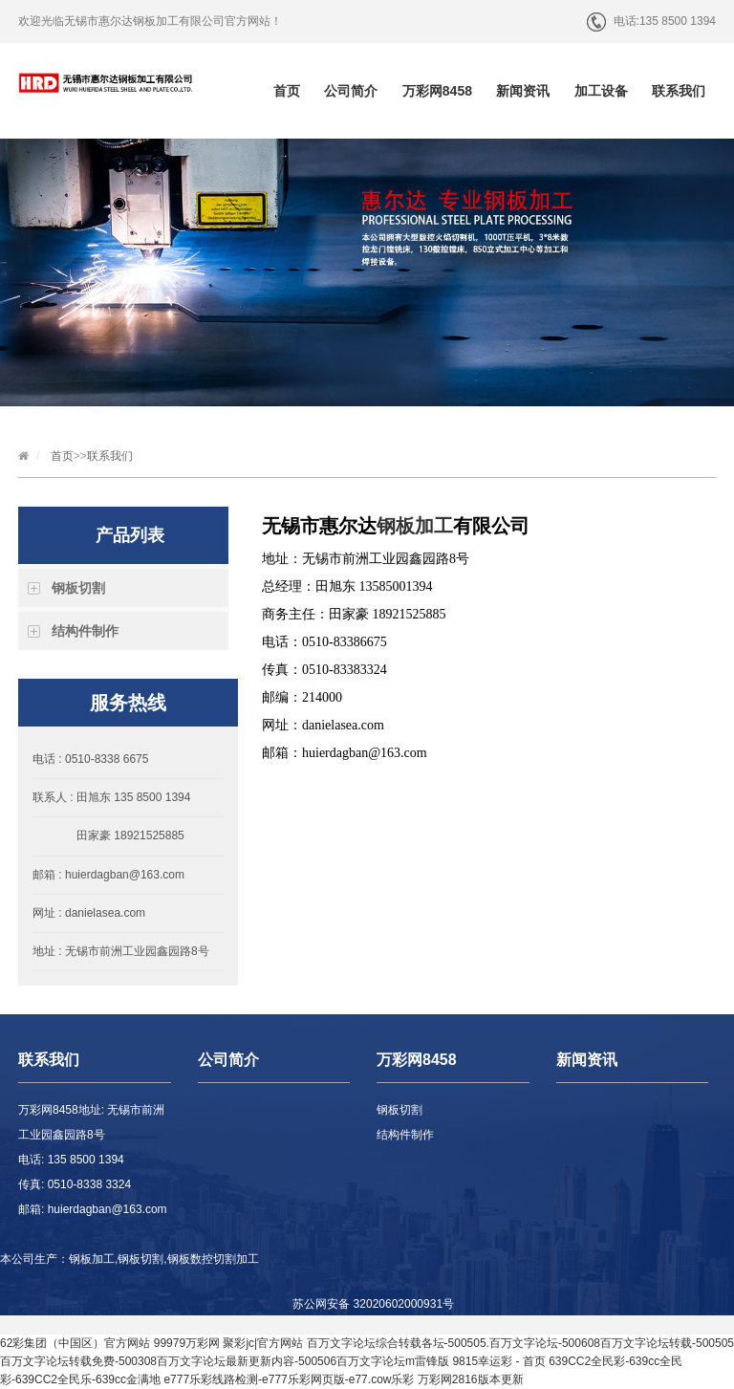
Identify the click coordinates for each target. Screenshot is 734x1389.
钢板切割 (78, 588)
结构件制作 (85, 631)
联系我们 (678, 90)
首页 (286, 90)
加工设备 (601, 90)
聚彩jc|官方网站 (263, 1343)
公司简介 (351, 90)
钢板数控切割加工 (213, 1259)
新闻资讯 (523, 90)
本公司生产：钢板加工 (57, 1259)
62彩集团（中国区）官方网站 (75, 1343)
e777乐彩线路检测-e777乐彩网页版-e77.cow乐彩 (288, 1379)
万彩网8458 (437, 90)
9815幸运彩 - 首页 (498, 1361)
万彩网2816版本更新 (471, 1379)
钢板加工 (415, 525)
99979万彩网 (187, 1343)
